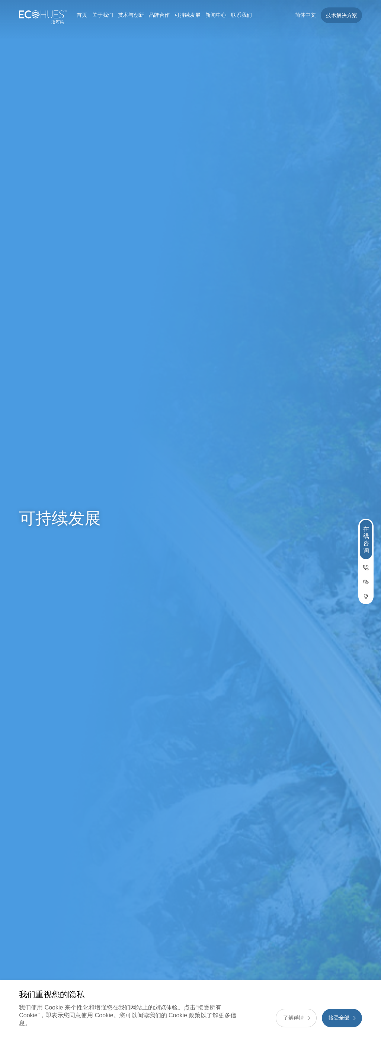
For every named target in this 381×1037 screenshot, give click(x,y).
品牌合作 (159, 15)
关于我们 (102, 15)
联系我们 (241, 15)
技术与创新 (131, 15)
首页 (82, 15)
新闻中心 (215, 15)
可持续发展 (188, 15)
